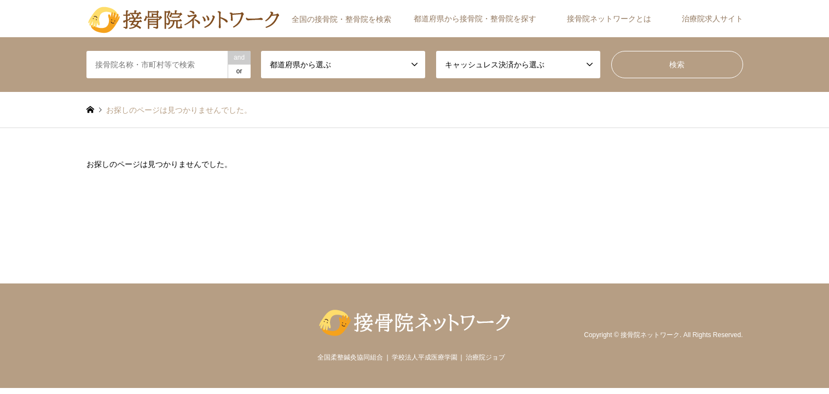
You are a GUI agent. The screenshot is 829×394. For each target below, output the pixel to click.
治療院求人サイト (712, 18)
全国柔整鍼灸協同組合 (350, 357)
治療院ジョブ (485, 357)
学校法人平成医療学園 (424, 357)
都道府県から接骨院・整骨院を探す (475, 18)
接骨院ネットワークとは (609, 18)
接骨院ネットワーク (650, 335)
